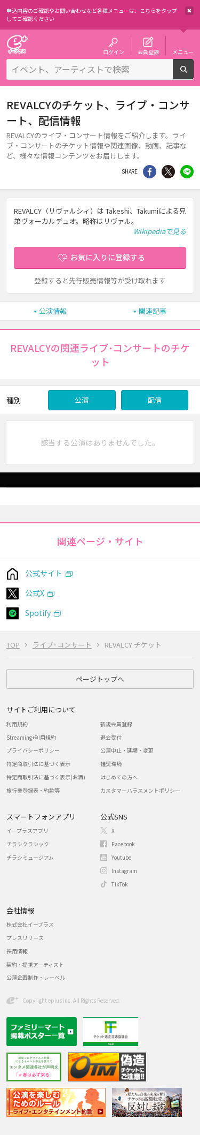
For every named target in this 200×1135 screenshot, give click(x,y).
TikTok (119, 884)
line (187, 171)
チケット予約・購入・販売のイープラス (17, 44)
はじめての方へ (119, 777)
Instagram (124, 871)
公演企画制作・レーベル (35, 977)
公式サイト (43, 573)
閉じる (189, 10)
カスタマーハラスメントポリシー (140, 790)
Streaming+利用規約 (31, 737)
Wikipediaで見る (159, 231)
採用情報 (17, 951)
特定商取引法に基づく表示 (38, 764)
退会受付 (111, 737)
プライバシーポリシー (33, 750)
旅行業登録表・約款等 (33, 790)
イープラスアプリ (27, 830)
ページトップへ (100, 679)
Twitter (168, 171)
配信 (155, 400)
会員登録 (148, 51)
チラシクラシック (27, 844)
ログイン (113, 51)
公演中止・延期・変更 (127, 750)
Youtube (121, 857)
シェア (149, 171)
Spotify (38, 612)
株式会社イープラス (30, 924)
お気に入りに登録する (107, 257)
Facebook (123, 844)
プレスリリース (25, 938)
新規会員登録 (116, 724)
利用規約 (17, 724)
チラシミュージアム (30, 857)
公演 (82, 400)
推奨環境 (111, 764)
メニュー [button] (183, 51)
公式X (34, 593)
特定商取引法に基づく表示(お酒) (45, 777)
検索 (193, 75)
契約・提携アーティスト (35, 964)
